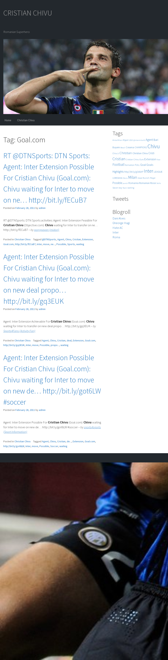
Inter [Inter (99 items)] (148, 171)
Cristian (77, 239)
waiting (80, 244)
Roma (116, 237)
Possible (61, 244)
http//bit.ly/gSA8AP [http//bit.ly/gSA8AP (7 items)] (133, 171)
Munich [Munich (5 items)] (146, 178)
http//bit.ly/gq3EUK (14, 345)
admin (42, 208)
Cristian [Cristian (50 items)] (118, 158)
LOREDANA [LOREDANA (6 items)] (117, 178)
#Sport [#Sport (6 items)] (126, 140)
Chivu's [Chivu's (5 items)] (115, 153)
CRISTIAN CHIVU (27, 13)
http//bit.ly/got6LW (13, 446)
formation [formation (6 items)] (129, 165)
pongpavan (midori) (46, 230)
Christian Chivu (26, 120)
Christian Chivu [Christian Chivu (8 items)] (140, 153)
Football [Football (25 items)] (118, 164)
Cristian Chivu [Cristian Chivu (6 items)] (132, 159)
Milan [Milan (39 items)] (132, 177)
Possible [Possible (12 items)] (117, 183)
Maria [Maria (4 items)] (125, 178)
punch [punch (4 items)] (125, 183)
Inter (39, 244)
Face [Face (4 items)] (158, 159)
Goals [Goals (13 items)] (149, 165)
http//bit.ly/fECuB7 (25, 244)
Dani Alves (118, 218)
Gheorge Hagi (121, 223)
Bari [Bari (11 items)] (156, 140)
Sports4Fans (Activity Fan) (19, 331)
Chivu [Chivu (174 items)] (153, 146)
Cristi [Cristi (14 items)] (151, 153)
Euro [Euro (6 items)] (142, 159)
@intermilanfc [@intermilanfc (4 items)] (139, 140)
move (46, 244)
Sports (71, 244)
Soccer (54, 446)
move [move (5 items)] (140, 178)
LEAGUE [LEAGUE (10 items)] (158, 171)
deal (69, 340)
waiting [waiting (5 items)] (130, 187)
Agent (60, 239)
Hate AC (117, 228)
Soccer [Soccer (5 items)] (115, 187)
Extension (87, 239)
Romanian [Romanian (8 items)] (144, 183)
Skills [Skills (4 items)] (158, 183)
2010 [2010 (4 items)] (131, 140)
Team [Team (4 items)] (125, 188)
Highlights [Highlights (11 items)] (118, 171)
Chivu (68, 239)
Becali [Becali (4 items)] (122, 147)
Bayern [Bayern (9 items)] (116, 147)
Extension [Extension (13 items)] (150, 159)
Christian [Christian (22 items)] (126, 153)
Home (7, 120)
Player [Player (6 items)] (152, 178)
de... (69, 441)
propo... (55, 345)
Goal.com (8, 244)
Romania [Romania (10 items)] (133, 183)
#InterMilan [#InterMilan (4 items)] (117, 140)
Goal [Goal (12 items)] (143, 165)
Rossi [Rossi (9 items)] (153, 183)
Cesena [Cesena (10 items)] (130, 147)
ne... (53, 244)
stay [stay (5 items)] (120, 187)
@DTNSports (49, 239)
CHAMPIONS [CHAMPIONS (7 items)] (141, 147)
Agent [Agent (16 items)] (149, 140)
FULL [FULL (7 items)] (137, 165)
